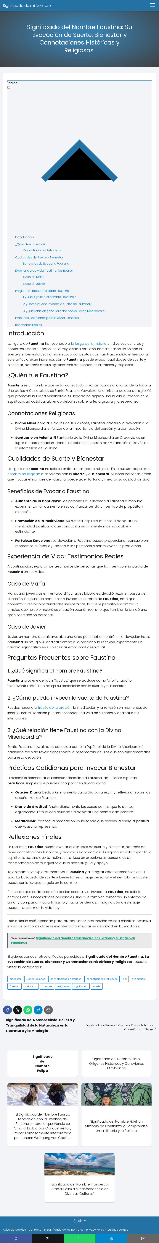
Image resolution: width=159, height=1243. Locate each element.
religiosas (63, 986)
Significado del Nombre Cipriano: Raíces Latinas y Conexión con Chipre (119, 1027)
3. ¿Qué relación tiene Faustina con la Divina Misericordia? (64, 311)
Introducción (24, 237)
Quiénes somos (117, 1230)
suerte (97, 986)
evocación (138, 979)
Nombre (47, 986)
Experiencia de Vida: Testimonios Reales (44, 270)
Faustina (14, 986)
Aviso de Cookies (14, 1230)
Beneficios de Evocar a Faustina (46, 263)
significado (81, 986)
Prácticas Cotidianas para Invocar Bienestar (47, 318)
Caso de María (33, 277)
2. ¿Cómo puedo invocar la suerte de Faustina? (57, 304)
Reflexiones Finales (28, 325)
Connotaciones (35, 979)
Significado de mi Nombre (27, 5)
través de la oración (55, 707)
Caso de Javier (34, 284)
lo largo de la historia (89, 343)
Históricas (31, 986)
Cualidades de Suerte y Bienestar (39, 257)
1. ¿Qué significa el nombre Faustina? (49, 297)
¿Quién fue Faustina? (30, 244)
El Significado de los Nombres (63, 1230)
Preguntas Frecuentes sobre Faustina (42, 291)
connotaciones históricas (65, 979)
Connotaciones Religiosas (42, 250)
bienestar (15, 979)
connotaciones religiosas (102, 979)
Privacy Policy (95, 1230)
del (125, 979)
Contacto (35, 1230)
